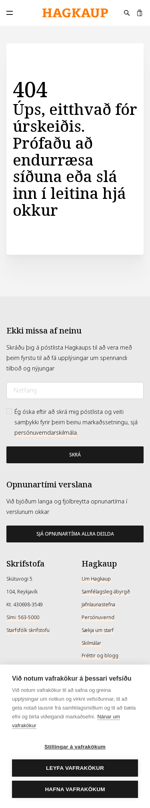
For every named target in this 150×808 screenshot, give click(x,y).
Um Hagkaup (96, 579)
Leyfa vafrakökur (75, 768)
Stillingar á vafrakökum (75, 747)
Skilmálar (91, 643)
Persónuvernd (98, 617)
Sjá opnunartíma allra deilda (75, 534)
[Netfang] (75, 390)
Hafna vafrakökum (75, 789)
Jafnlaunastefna (98, 604)
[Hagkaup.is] (75, 13)
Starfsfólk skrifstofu (28, 630)
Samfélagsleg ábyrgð (106, 591)
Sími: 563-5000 (22, 617)
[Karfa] (140, 13)
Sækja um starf (98, 630)
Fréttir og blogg (100, 655)
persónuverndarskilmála (45, 433)
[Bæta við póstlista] (75, 454)
